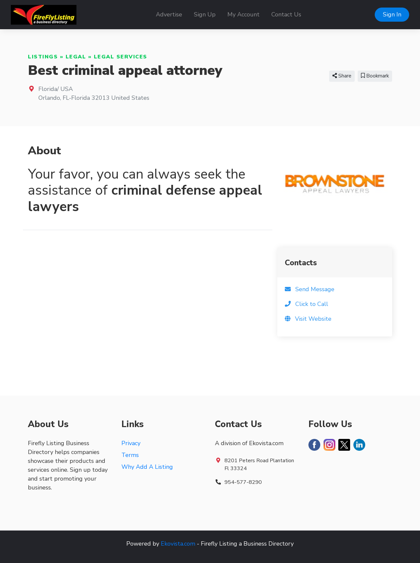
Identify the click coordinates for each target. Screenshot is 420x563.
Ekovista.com (178, 544)
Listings (43, 56)
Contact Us (286, 14)
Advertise (169, 14)
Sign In (392, 14)
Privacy (130, 443)
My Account (243, 14)
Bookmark (375, 75)
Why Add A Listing (147, 467)
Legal (76, 56)
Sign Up (205, 14)
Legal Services (120, 56)
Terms (130, 455)
